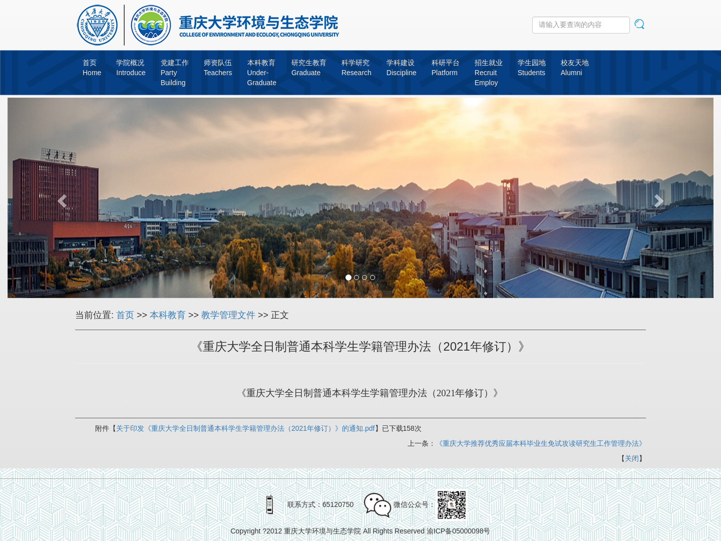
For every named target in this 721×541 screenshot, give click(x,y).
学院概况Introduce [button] (130, 68)
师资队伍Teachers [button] (218, 68)
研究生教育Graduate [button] (308, 68)
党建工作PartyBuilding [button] (175, 73)
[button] (61, 198)
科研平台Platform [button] (446, 68)
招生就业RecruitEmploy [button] (489, 73)
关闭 (632, 458)
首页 (125, 315)
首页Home (92, 68)
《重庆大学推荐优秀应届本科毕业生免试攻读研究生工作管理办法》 (541, 443)
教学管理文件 (228, 315)
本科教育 (168, 315)
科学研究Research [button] (356, 68)
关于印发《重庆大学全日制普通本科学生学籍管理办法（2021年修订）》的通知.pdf (245, 428)
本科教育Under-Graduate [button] (261, 73)
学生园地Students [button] (532, 68)
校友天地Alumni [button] (575, 68)
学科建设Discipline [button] (402, 68)
